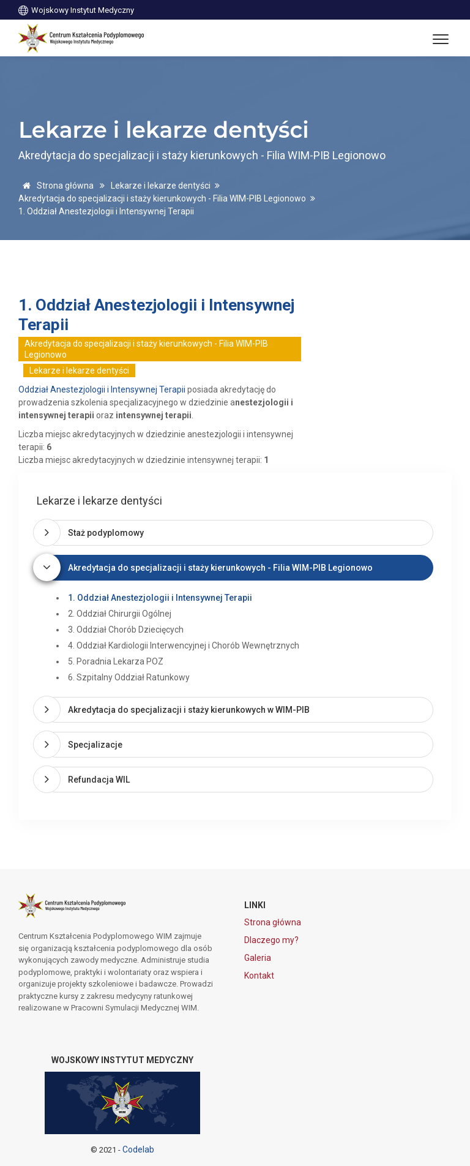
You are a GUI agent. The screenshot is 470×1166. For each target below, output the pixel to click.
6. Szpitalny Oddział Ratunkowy (129, 677)
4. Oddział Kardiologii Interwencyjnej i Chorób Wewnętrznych (183, 645)
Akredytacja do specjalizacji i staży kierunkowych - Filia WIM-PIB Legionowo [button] (220, 568)
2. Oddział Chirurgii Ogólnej (119, 614)
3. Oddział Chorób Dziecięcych (126, 629)
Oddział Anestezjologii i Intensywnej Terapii (101, 389)
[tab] (238, 533)
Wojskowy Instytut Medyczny (76, 9)
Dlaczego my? (271, 940)
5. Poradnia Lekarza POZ (115, 661)
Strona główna (56, 185)
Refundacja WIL (99, 779)
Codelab (138, 1149)
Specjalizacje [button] (95, 745)
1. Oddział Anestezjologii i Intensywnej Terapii (160, 598)
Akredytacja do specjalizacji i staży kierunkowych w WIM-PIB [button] (189, 710)
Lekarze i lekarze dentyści (161, 185)
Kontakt (259, 975)
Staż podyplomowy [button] (106, 533)
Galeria (257, 958)
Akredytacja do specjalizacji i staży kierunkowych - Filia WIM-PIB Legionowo (162, 198)
